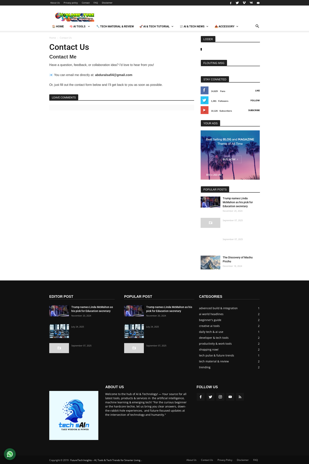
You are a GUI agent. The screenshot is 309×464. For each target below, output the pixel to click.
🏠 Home (58, 26)
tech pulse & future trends (216, 355)
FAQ (96, 2)
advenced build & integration (218, 308)
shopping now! (209, 349)
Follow (255, 100)
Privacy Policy (225, 460)
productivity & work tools (215, 343)
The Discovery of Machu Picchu (238, 259)
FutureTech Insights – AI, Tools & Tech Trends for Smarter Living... (106, 460)
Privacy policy (71, 2)
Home (52, 37)
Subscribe (254, 110)
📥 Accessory (225, 26)
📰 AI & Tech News (192, 26)
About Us (55, 2)
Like (257, 90)
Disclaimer (107, 2)
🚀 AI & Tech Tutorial (154, 26)
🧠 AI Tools (77, 26)
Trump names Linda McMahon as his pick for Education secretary (238, 202)
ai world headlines (211, 314)
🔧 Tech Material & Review (115, 26)
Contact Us (207, 460)
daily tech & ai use (211, 332)
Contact (86, 2)
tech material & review (214, 361)
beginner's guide (210, 320)
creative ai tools (209, 326)
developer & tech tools (214, 338)
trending (204, 367)
